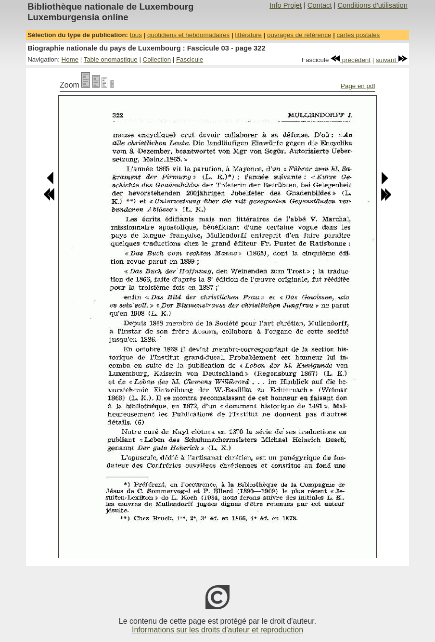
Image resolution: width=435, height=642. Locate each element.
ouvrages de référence (299, 35)
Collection (157, 59)
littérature (248, 35)
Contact (319, 5)
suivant (392, 60)
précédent (351, 60)
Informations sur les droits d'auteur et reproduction (217, 630)
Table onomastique (111, 59)
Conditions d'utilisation (372, 5)
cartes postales (358, 35)
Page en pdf (358, 86)
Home (70, 59)
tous (136, 35)
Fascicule (189, 59)
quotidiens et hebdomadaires (188, 35)
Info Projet (285, 5)
